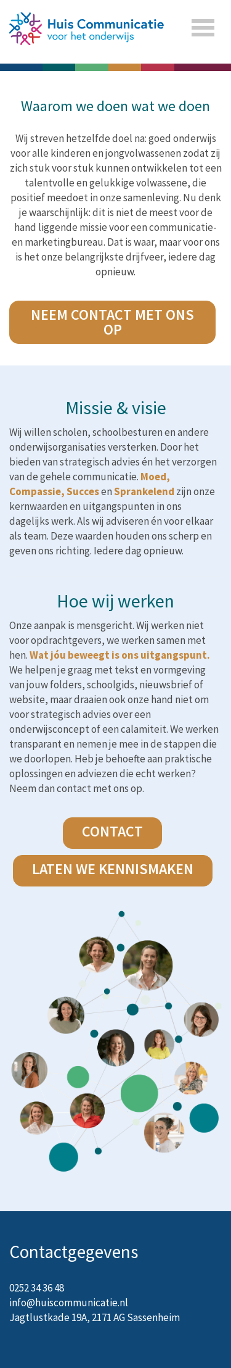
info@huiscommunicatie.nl (68, 1302)
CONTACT (112, 831)
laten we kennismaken (112, 868)
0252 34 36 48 (36, 1288)
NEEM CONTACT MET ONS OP (112, 322)
